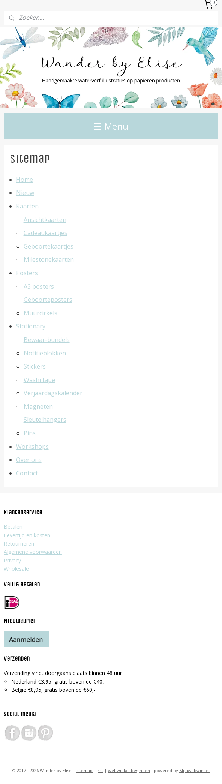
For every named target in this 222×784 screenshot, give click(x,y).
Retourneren (19, 543)
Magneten (38, 406)
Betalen (13, 526)
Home (24, 179)
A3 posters (39, 286)
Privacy (12, 560)
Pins (30, 433)
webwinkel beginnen (129, 770)
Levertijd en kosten (27, 535)
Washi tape (39, 380)
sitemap (84, 770)
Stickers (35, 366)
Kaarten (27, 206)
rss (100, 770)
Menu (111, 126)
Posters (27, 273)
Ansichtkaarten (45, 220)
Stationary (30, 326)
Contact (27, 473)
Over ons (29, 460)
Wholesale (16, 568)
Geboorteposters (48, 299)
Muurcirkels (40, 313)
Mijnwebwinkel (194, 770)
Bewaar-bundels (47, 340)
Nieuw (25, 193)
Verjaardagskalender (53, 393)
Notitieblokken (45, 353)
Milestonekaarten (49, 260)
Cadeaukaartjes (46, 233)
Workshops (32, 446)
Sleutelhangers (45, 420)
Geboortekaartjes (49, 246)
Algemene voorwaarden (33, 551)
